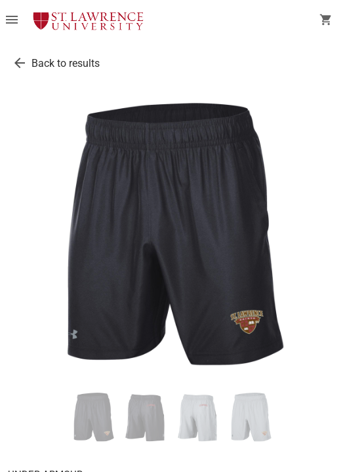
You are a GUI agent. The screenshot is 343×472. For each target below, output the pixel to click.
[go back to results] (19, 63)
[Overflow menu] (12, 21)
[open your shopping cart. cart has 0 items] (326, 21)
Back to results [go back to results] (65, 63)
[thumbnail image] (93, 417)
